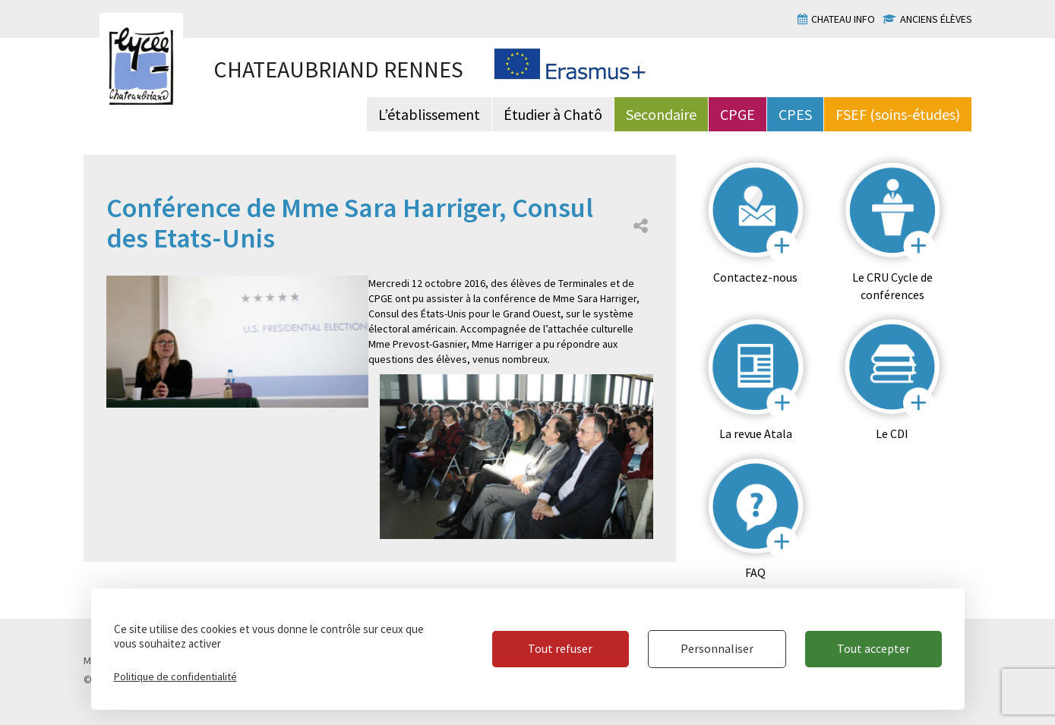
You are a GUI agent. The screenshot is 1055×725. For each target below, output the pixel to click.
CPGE (737, 114)
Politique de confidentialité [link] (175, 676)
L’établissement (429, 114)
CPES (795, 114)
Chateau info (843, 19)
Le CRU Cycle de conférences (892, 286)
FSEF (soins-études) (897, 114)
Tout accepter (873, 648)
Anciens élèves (936, 19)
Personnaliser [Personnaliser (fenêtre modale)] (717, 648)
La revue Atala (755, 433)
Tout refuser (560, 648)
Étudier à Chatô (553, 114)
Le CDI (892, 433)
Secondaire (661, 114)
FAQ (755, 572)
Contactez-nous (755, 277)
